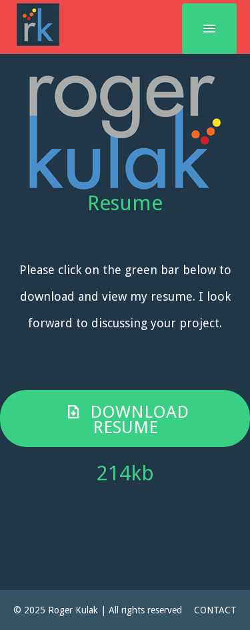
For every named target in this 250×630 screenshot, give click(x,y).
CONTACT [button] (215, 610)
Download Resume (125, 419)
